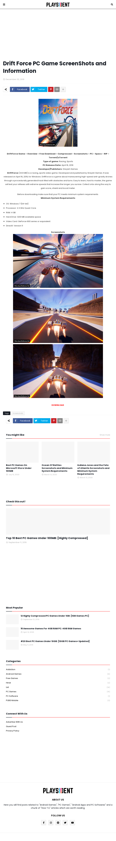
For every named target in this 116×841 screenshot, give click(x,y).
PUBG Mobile (58, 700)
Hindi (58, 682)
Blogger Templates (45, 834)
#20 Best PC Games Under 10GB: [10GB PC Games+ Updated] (55, 641)
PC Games (58, 691)
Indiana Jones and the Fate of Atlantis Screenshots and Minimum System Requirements (93, 469)
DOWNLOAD (58, 405)
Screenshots (18, 413)
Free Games (58, 678)
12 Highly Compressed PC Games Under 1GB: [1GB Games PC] (55, 615)
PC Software (58, 696)
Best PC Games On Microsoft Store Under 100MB (19, 468)
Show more (105, 435)
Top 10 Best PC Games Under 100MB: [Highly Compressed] (47, 538)
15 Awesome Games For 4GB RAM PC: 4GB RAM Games (51, 628)
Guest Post (11, 726)
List (58, 687)
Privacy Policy (12, 730)
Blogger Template (81, 834)
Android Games (58, 674)
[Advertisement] (58, 34)
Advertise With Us (14, 721)
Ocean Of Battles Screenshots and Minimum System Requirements (57, 468)
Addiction (58, 669)
